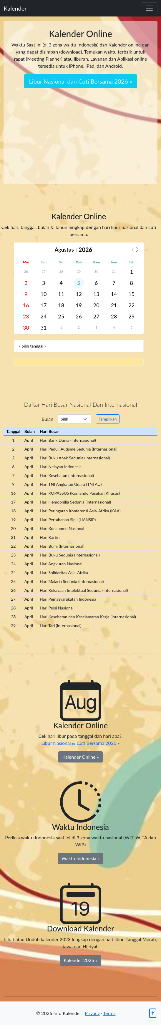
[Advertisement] (80, 132)
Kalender (15, 8)
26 (26, 271)
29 (79, 271)
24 (44, 316)
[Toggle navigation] (149, 8)
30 (96, 271)
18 (61, 305)
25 (61, 316)
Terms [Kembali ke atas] (109, 1013)
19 (79, 305)
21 (114, 305)
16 (26, 305)
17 (44, 305)
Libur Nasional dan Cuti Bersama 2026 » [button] (80, 81)
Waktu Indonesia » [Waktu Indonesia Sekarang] (80, 858)
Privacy (92, 1013)
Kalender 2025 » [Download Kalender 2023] (80, 960)
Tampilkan (108, 418)
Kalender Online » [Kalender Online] (80, 757)
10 (44, 294)
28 (61, 271)
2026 (85, 249)
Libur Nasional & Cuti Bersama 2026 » (81, 743)
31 (114, 271)
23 (26, 316)
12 (79, 294)
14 (114, 294)
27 (44, 271)
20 (96, 305)
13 (96, 294)
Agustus (64, 249)
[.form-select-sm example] (74, 418)
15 (131, 294)
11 (61, 294)
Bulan (47, 419)
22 (131, 305)
